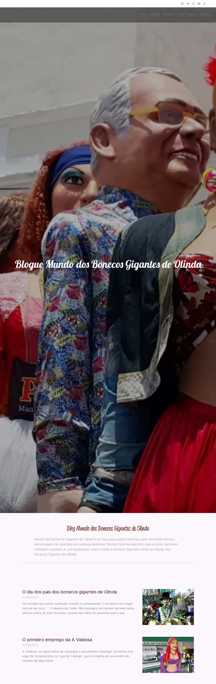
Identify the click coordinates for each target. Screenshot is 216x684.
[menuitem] (191, 15)
